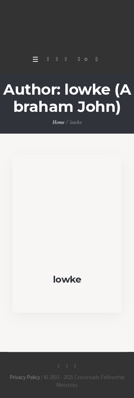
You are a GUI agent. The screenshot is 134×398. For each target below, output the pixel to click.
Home (58, 122)
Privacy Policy (25, 377)
